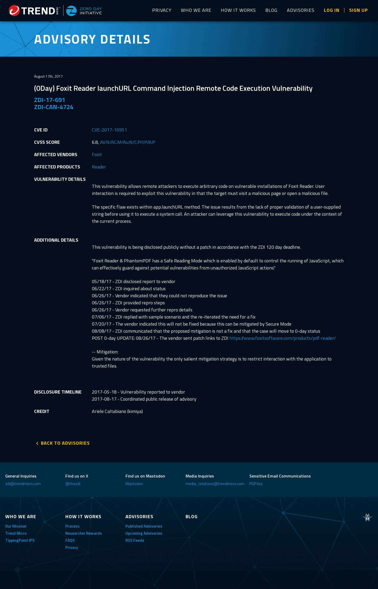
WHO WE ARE (196, 10)
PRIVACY (161, 10)
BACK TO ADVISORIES (65, 443)
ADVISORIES (300, 10)
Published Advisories (143, 526)
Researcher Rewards (83, 533)
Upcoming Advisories (143, 533)
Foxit (97, 154)
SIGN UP (358, 10)
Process (72, 526)
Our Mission (15, 526)
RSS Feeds (134, 540)
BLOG (271, 10)
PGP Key (256, 484)
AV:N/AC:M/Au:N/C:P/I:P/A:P (127, 142)
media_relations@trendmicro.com (215, 484)
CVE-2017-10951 (109, 129)
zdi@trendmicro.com (23, 484)
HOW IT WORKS (238, 10)
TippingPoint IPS (20, 540)
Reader (99, 166)
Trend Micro (16, 533)
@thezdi (72, 484)
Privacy (71, 547)
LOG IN (331, 10)
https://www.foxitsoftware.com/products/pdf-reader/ (282, 338)
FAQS (70, 540)
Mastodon (134, 484)
